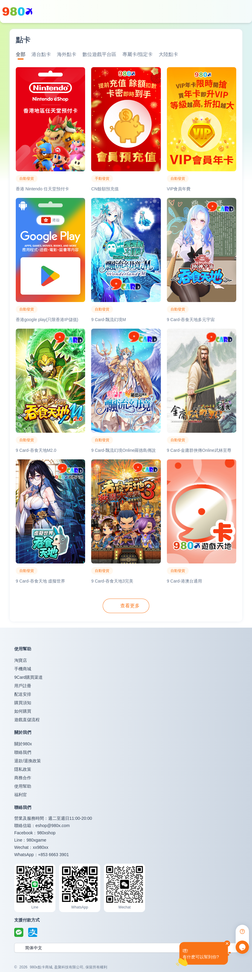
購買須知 (22, 702)
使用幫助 (22, 786)
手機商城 (22, 668)
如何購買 (22, 711)
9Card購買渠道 (28, 677)
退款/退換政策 (27, 760)
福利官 (20, 794)
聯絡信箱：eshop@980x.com (42, 825)
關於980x (23, 743)
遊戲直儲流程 (27, 719)
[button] (126, 948)
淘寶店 (20, 660)
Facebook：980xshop (34, 832)
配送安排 (22, 694)
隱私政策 (22, 769)
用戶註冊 (22, 685)
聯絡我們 (22, 752)
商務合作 (22, 777)
